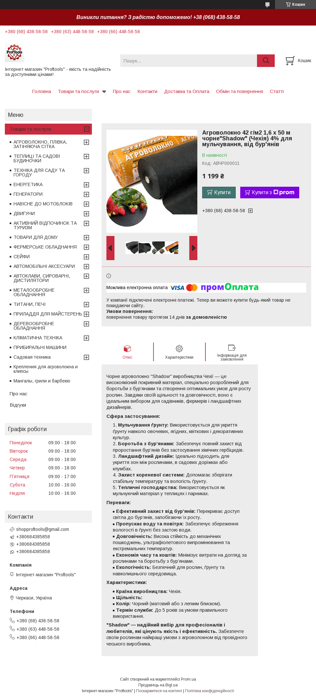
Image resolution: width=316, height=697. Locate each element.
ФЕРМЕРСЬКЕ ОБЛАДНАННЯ (45, 247)
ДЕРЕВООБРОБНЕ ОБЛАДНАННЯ (34, 326)
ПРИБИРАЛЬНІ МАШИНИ (40, 347)
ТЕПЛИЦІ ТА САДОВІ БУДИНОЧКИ (37, 158)
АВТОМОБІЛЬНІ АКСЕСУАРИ (44, 266)
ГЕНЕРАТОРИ (28, 194)
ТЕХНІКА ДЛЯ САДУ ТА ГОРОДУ (39, 172)
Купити (222, 192)
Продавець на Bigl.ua (158, 685)
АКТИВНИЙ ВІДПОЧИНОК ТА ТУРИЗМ (45, 225)
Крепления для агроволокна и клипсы (46, 369)
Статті (277, 91)
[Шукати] (266, 60)
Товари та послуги (78, 91)
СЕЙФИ (22, 256)
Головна (41, 91)
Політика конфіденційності (209, 691)
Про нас (122, 91)
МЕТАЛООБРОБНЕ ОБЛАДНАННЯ (34, 292)
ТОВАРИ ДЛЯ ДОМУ (36, 237)
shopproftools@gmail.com (42, 529)
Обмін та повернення (239, 91)
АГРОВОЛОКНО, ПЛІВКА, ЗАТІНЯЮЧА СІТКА (40, 144)
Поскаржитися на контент (159, 691)
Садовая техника (32, 357)
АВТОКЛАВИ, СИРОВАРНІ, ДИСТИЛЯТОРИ (42, 278)
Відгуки (18, 405)
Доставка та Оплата (186, 91)
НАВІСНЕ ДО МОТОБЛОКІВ (43, 203)
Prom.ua (188, 679)
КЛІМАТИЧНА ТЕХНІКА (38, 337)
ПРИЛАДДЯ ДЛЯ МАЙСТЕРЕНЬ (48, 313)
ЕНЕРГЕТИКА (28, 184)
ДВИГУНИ (24, 213)
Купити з (273, 192)
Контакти (147, 91)
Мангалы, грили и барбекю (42, 380)
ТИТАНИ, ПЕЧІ (29, 304)
